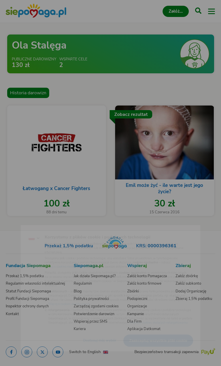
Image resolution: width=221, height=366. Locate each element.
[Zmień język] (16, 227)
